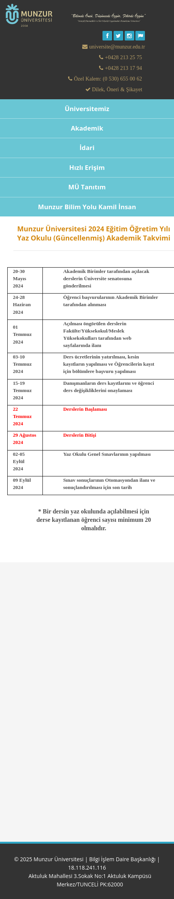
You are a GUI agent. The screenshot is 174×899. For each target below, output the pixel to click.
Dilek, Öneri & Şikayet (116, 89)
